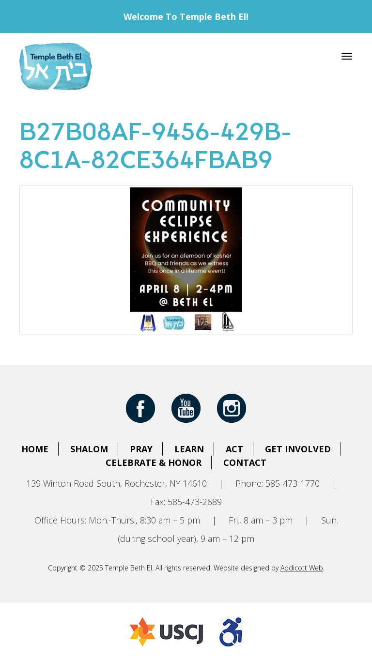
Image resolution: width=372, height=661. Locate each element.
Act (234, 449)
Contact (244, 462)
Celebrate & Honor (154, 462)
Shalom (89, 449)
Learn (189, 449)
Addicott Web (301, 567)
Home (34, 449)
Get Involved (298, 449)
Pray (141, 449)
